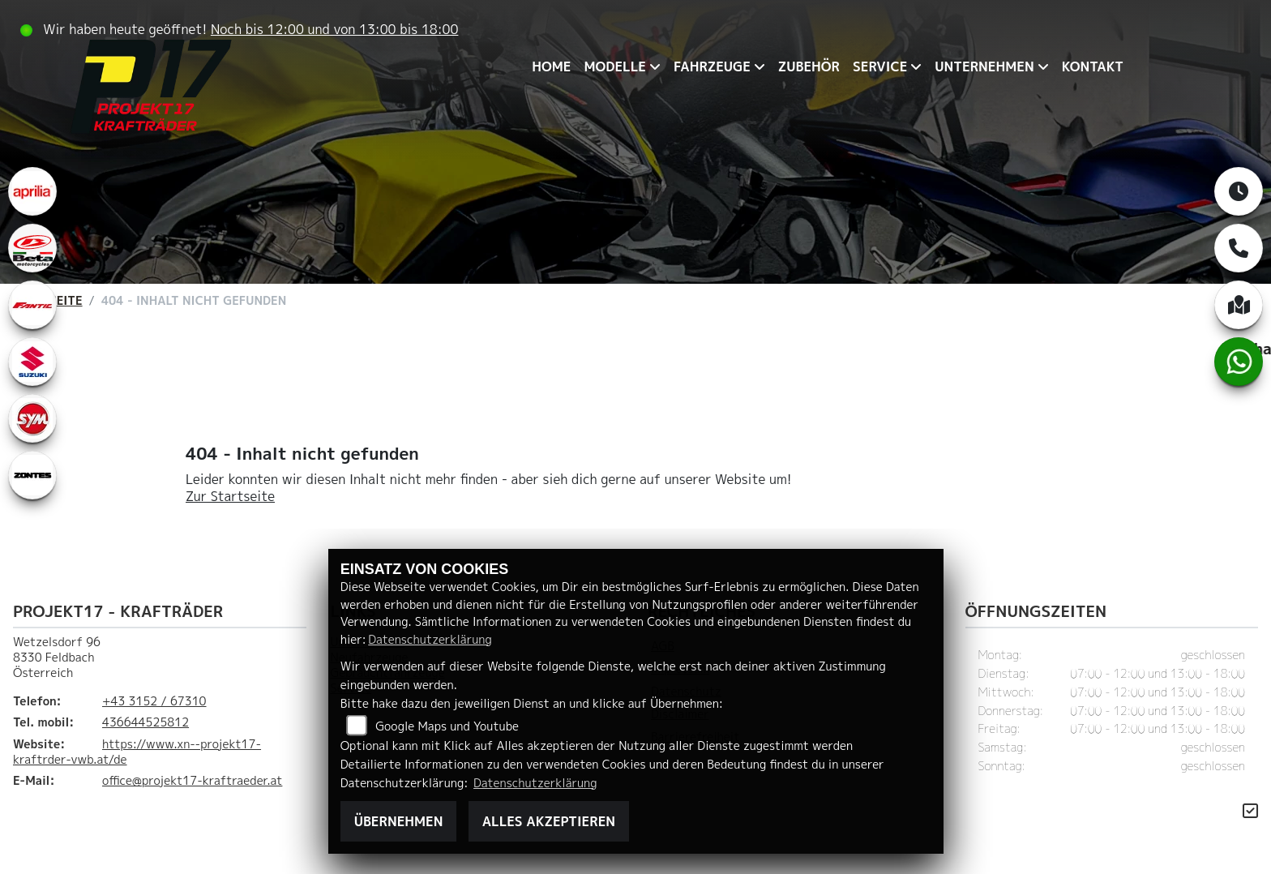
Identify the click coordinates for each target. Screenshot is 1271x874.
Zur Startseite (230, 496)
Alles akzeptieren (548, 821)
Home (551, 66)
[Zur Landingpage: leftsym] (32, 418)
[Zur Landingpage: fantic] (32, 305)
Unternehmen (984, 66)
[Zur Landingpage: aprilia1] (32, 191)
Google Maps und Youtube (447, 726)
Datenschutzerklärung (429, 640)
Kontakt (1092, 66)
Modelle (614, 66)
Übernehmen (398, 821)
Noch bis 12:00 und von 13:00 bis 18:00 (335, 29)
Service (880, 66)
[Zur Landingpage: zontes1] (32, 475)
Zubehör (809, 66)
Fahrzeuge (712, 66)
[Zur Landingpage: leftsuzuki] (32, 361)
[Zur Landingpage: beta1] (32, 248)
